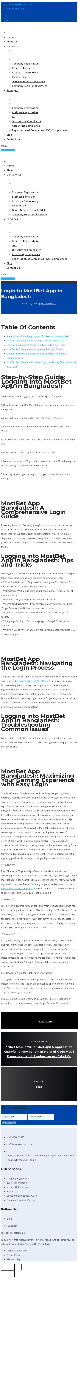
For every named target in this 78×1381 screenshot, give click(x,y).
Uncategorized (45, 1022)
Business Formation (23, 68)
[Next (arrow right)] (11, 1273)
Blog (9, 134)
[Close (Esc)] (4, 1267)
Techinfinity (44, 1244)
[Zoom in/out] (24, 1267)
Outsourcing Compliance (26, 121)
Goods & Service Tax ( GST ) (28, 81)
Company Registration (25, 63)
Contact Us (13, 139)
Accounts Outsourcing (25, 72)
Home (10, 37)
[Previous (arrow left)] (4, 1273)
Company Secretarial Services (29, 85)
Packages (12, 90)
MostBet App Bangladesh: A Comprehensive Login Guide (35, 340)
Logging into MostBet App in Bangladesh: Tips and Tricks (36, 344)
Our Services (14, 46)
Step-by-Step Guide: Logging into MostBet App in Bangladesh (38, 336)
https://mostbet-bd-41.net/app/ (32, 680)
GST (14, 116)
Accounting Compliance (26, 125)
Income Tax (19, 77)
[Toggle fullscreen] (18, 1267)
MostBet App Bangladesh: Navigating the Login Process (35, 349)
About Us (12, 41)
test (39, 1087)
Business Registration (25, 112)
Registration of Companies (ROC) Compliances (39, 130)
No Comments (48, 303)
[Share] (11, 1267)
